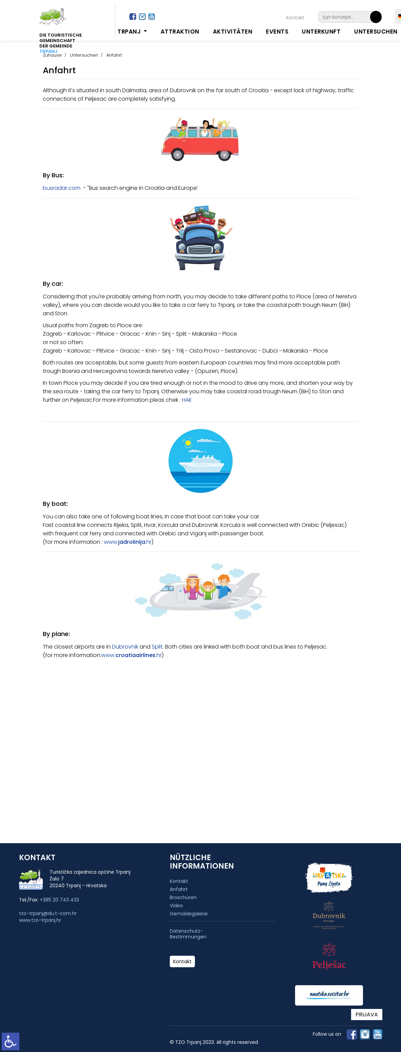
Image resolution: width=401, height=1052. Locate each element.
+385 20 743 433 (59, 899)
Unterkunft (321, 31)
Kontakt (295, 17)
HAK (187, 400)
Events (277, 31)
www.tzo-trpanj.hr (40, 920)
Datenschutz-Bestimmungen (188, 934)
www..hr (127, 542)
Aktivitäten (233, 31)
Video (176, 905)
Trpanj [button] (129, 31)
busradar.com (61, 188)
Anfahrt (179, 889)
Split (157, 647)
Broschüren (183, 897)
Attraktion (180, 31)
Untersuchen (376, 31)
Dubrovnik (125, 647)
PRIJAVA (367, 1014)
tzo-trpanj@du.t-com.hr (48, 913)
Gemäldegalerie (189, 913)
